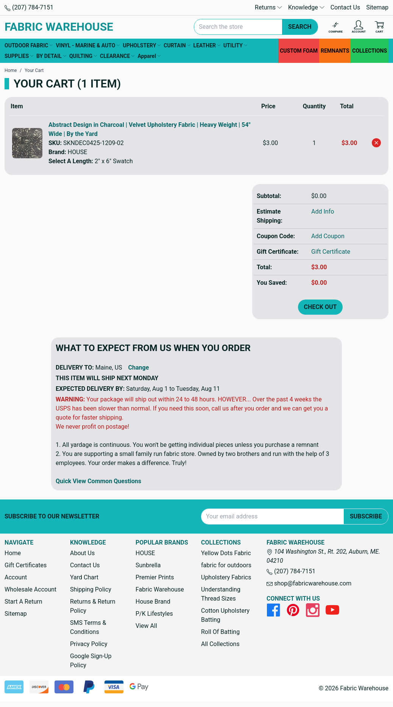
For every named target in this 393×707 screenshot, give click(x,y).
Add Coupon (328, 236)
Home (13, 553)
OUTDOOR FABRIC (29, 45)
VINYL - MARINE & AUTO (88, 45)
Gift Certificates (26, 565)
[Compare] (336, 27)
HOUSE (145, 553)
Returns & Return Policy (92, 606)
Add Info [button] (322, 211)
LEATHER (206, 45)
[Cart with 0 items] (379, 27)
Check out (320, 307)
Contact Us (345, 7)
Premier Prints (155, 577)
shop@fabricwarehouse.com (309, 583)
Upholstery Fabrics (226, 577)
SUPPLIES (19, 56)
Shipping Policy (90, 589)
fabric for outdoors (226, 565)
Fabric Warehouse (160, 589)
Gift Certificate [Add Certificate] (330, 251)
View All (146, 625)
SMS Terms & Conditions (88, 627)
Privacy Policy (89, 644)
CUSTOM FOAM (299, 51)
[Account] (359, 27)
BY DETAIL (51, 56)
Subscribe (366, 516)
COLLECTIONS (369, 51)
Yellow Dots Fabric (226, 553)
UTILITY (235, 45)
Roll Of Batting (220, 631)
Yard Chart (84, 577)
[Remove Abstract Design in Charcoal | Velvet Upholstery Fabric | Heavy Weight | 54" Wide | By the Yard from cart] (376, 142)
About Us (82, 553)
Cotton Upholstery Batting (225, 615)
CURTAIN (177, 45)
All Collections (220, 644)
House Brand (153, 601)
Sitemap (377, 7)
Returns (268, 7)
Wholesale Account (30, 589)
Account (16, 577)
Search (300, 26)
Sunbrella (148, 565)
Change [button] (138, 367)
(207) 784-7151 (29, 7)
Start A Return (23, 601)
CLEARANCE (117, 56)
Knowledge (306, 7)
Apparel (149, 56)
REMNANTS (335, 51)
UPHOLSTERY (142, 45)
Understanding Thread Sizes (220, 594)
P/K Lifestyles (154, 613)
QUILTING (83, 56)
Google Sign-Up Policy (90, 660)
